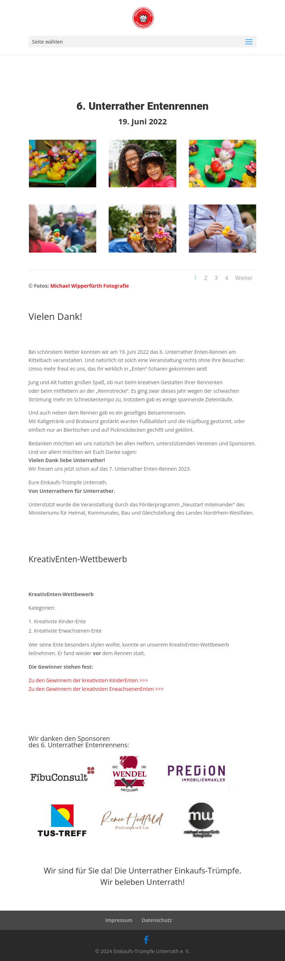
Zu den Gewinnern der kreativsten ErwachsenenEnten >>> (96, 688)
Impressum (118, 920)
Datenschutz (157, 920)
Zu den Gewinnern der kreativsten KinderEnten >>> (88, 680)
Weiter (233, 271)
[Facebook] (146, 940)
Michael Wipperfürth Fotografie (89, 285)
